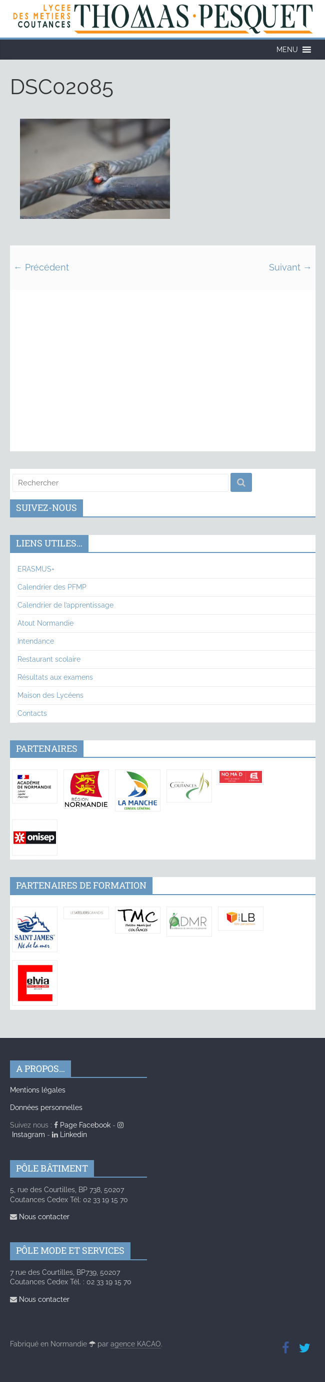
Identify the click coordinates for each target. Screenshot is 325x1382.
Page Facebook (82, 1125)
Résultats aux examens (55, 677)
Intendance (36, 641)
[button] (287, 50)
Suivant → (290, 267)
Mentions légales (38, 1090)
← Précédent (41, 267)
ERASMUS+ (36, 569)
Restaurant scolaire (49, 659)
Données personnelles (46, 1107)
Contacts (32, 713)
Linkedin (69, 1135)
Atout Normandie (46, 623)
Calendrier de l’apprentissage (66, 605)
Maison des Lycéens (51, 695)
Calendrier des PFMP (52, 587)
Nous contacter (40, 1217)
